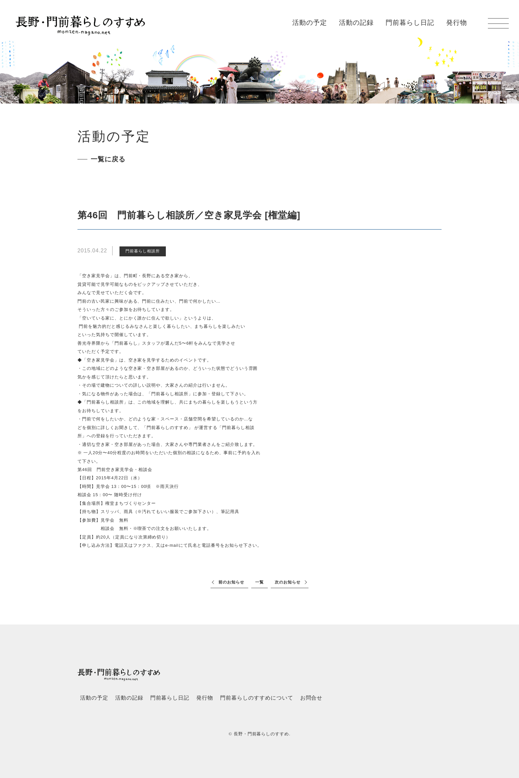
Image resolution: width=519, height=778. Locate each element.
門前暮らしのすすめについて (256, 698)
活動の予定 (309, 22)
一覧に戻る (108, 159)
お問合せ (311, 698)
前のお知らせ (231, 582)
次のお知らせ (288, 582)
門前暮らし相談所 (142, 251)
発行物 (456, 22)
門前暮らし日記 (410, 22)
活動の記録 (356, 22)
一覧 (259, 582)
